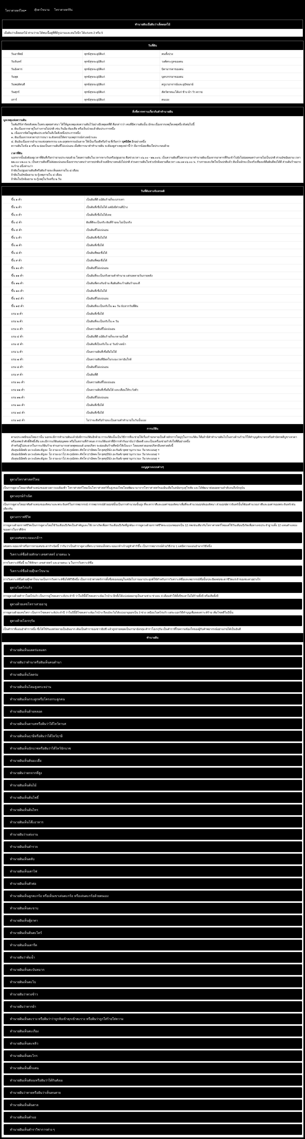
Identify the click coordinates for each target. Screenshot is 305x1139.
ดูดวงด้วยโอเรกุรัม (22, 620)
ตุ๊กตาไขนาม (42, 9)
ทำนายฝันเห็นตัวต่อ (23, 883)
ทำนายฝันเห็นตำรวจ (24, 846)
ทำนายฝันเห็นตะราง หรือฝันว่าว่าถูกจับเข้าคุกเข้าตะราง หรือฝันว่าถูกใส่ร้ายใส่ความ (67, 1019)
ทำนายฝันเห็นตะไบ (23, 982)
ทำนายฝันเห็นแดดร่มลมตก (28, 650)
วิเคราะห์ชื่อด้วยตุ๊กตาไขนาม (29, 571)
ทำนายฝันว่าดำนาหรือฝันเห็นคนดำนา (35, 662)
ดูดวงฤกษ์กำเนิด (21, 496)
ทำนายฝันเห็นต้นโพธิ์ (24, 797)
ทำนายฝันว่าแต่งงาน (24, 834)
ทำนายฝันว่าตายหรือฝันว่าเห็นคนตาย (35, 1092)
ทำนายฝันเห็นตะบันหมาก (27, 969)
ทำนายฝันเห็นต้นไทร (24, 810)
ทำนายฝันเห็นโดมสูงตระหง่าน (30, 687)
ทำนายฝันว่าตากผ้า (23, 1006)
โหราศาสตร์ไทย (15, 10)
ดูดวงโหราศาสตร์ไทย (24, 479)
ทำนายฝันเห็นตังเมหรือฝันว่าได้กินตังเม (36, 1080)
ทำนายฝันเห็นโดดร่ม (24, 674)
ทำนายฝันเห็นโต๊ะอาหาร (27, 822)
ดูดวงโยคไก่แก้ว (21, 587)
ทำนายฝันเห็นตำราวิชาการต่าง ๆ (32, 1129)
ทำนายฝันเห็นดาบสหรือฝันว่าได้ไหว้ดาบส (38, 723)
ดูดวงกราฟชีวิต (20, 517)
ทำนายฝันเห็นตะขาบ (24, 908)
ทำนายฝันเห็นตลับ (22, 859)
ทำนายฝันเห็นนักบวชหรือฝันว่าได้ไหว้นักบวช (40, 748)
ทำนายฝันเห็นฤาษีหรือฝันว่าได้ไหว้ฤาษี (36, 736)
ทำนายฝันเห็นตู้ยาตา (24, 920)
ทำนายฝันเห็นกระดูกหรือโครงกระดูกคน (37, 699)
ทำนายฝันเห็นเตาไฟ (23, 871)
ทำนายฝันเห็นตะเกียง (24, 1031)
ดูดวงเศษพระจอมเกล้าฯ (26, 537)
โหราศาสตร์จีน (63, 9)
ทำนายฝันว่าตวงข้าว (24, 994)
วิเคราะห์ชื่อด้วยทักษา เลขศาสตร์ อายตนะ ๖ (40, 554)
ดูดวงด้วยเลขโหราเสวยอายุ (28, 604)
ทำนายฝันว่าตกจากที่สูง (26, 773)
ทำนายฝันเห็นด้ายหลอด (26, 711)
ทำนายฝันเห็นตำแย (23, 1117)
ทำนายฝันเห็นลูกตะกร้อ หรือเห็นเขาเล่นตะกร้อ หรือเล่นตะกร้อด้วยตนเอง (59, 896)
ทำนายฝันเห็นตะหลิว (24, 1043)
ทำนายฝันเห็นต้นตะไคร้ (26, 932)
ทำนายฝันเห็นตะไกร (24, 1055)
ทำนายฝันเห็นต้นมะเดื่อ (26, 760)
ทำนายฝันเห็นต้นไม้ (23, 785)
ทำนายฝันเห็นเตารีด (23, 945)
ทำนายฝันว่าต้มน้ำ (22, 957)
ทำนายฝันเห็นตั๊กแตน (24, 1068)
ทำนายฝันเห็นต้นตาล (24, 1105)
